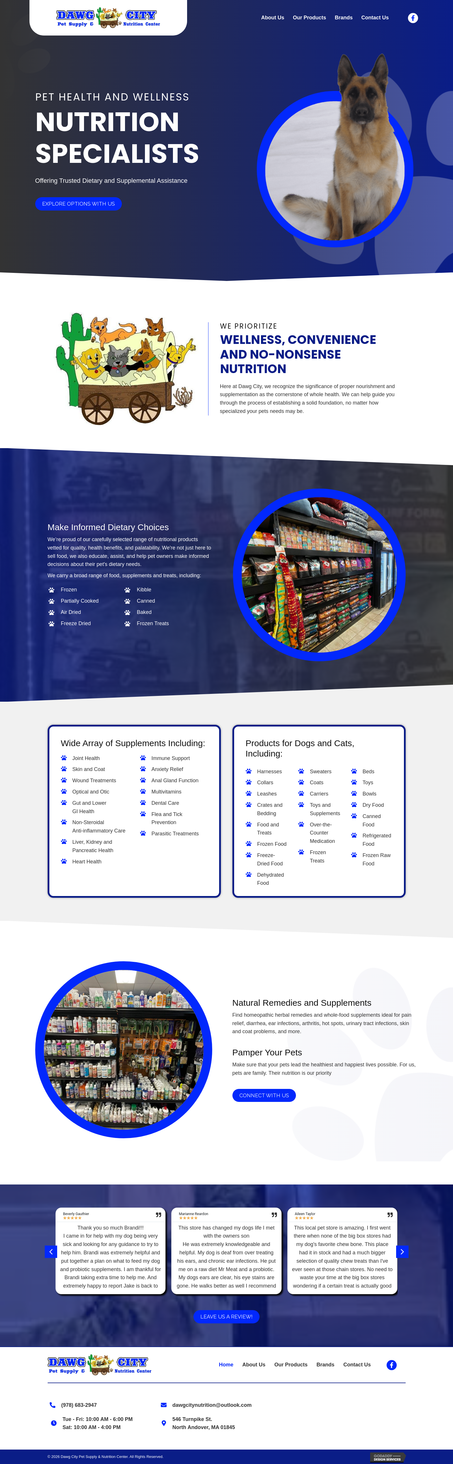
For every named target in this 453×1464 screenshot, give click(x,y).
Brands (325, 1365)
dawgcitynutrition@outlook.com (210, 1405)
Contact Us (357, 1365)
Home (226, 1365)
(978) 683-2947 (77, 1405)
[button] (51, 1251)
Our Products (290, 1365)
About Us (253, 1365)
